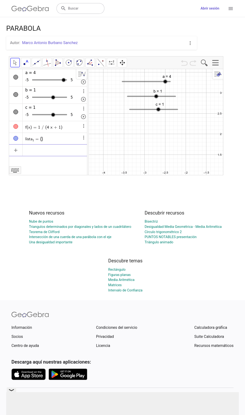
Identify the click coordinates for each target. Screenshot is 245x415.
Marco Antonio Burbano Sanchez (50, 42)
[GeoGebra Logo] (30, 8)
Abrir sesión (210, 8)
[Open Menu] (231, 8)
